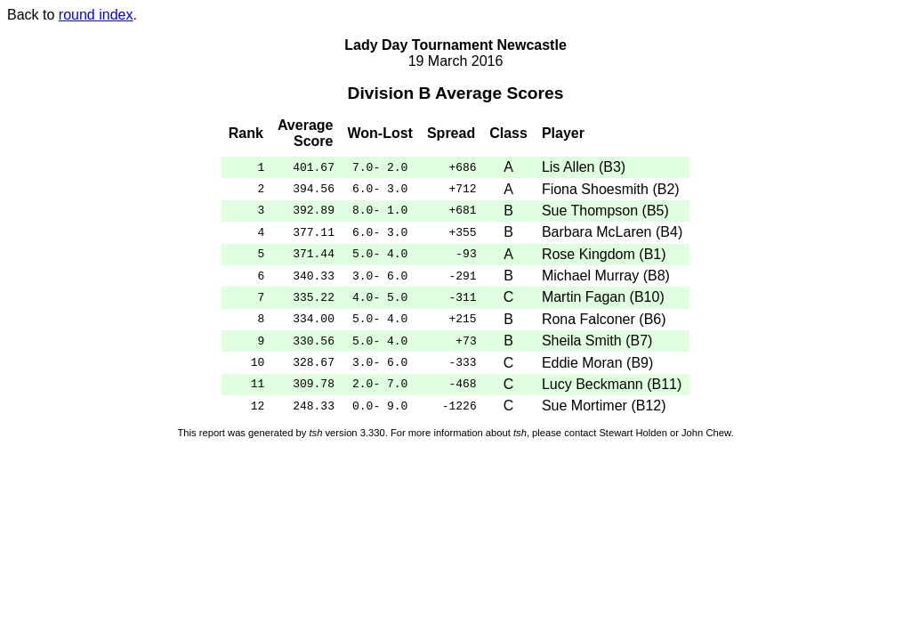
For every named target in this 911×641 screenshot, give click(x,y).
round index (96, 14)
